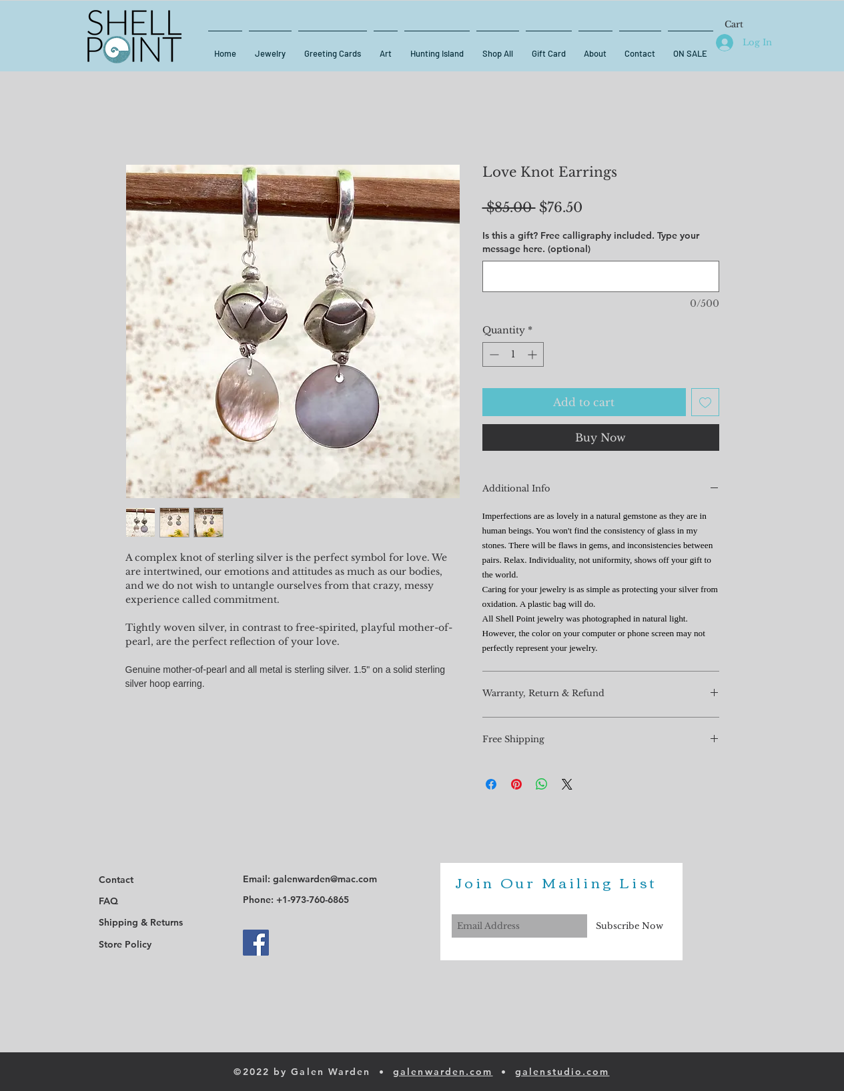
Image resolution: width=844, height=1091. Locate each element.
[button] (741, 24)
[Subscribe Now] (629, 926)
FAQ (108, 901)
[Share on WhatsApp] (542, 784)
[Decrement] (492, 354)
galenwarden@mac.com (325, 879)
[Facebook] (256, 943)
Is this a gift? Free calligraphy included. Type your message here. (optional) (590, 242)
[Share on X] (567, 784)
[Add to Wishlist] (705, 402)
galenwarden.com (443, 1072)
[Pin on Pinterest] (516, 784)
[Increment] (533, 354)
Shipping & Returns (141, 922)
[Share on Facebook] (491, 784)
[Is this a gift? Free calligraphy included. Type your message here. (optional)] (601, 276)
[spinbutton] (513, 354)
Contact (116, 880)
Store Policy (125, 944)
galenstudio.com (562, 1072)
